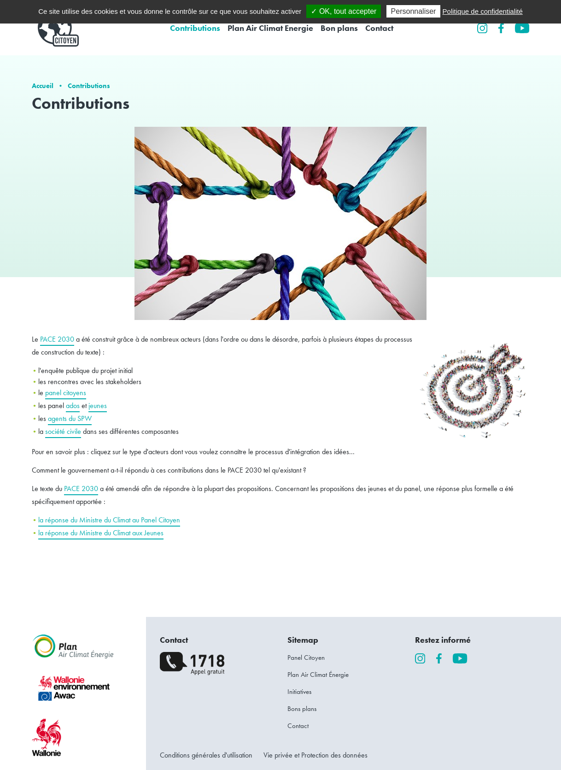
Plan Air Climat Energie (270, 28)
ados (73, 405)
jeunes (97, 405)
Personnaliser (413, 11)
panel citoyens (65, 392)
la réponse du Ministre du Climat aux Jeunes (101, 533)
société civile (63, 431)
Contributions (195, 28)
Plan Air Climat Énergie (318, 674)
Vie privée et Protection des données (315, 755)
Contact (379, 28)
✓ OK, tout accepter (343, 11)
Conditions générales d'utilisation (206, 755)
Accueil (42, 85)
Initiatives (299, 691)
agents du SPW (70, 418)
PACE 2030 (57, 339)
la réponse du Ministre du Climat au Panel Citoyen (109, 520)
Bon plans (339, 28)
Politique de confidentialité (483, 11)
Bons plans (301, 708)
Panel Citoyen (306, 657)
